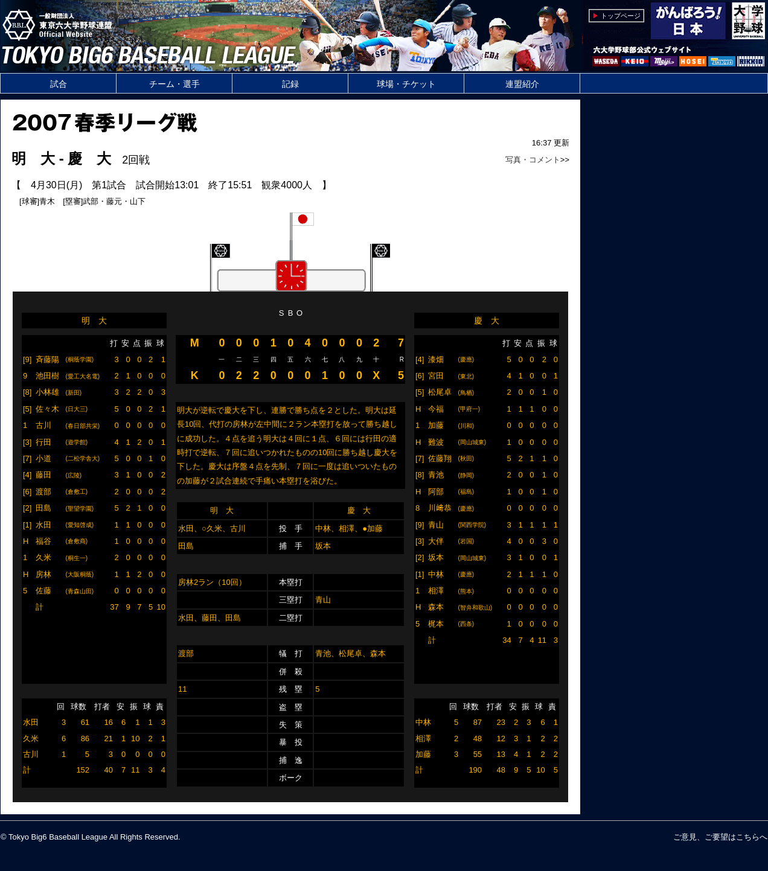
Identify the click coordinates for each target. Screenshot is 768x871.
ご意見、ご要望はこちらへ (720, 836)
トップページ (621, 15)
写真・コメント (532, 159)
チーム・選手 (174, 84)
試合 (58, 84)
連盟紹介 (522, 84)
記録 (290, 84)
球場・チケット (406, 84)
